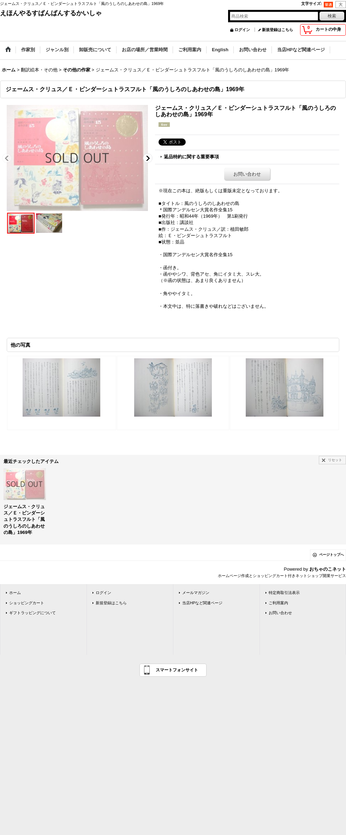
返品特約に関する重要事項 (191, 156)
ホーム (15, 592)
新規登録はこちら (277, 30)
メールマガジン (195, 592)
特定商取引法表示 (284, 592)
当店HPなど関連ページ (202, 603)
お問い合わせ (247, 174)
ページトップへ (331, 555)
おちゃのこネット (327, 569)
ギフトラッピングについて (32, 613)
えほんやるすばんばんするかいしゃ (51, 13)
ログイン (242, 30)
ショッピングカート (26, 603)
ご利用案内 (278, 603)
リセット (335, 460)
